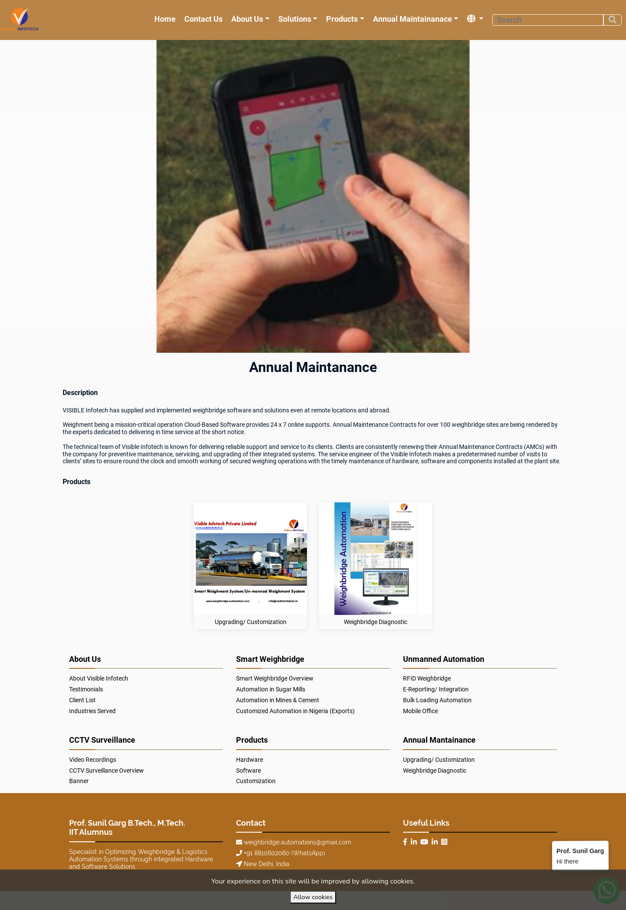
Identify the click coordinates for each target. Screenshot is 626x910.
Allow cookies (313, 897)
